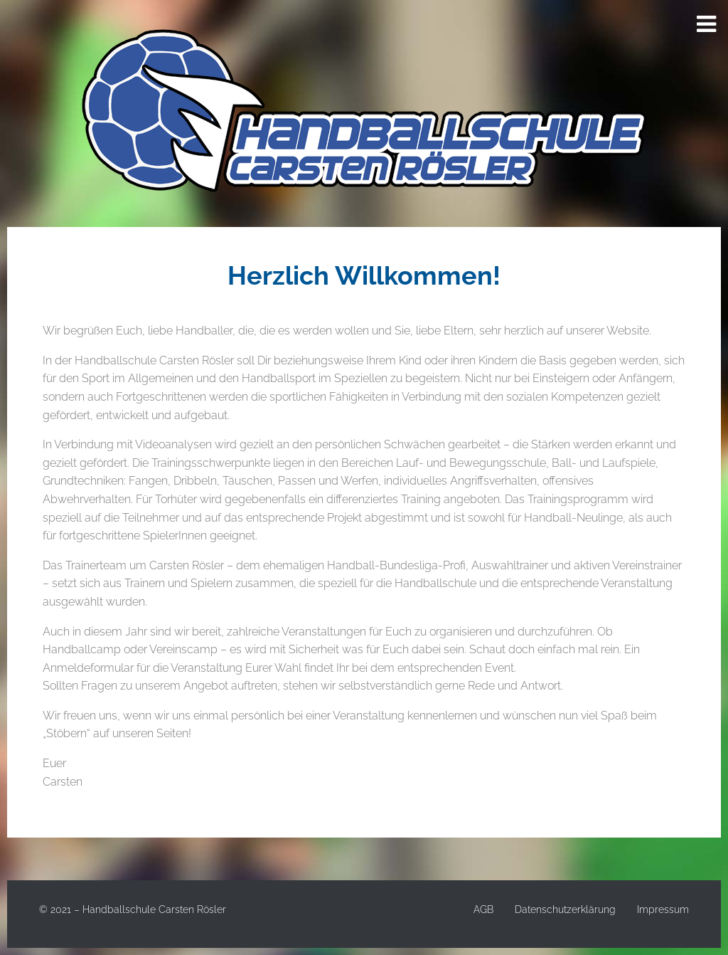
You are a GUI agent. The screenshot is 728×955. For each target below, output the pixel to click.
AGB (483, 909)
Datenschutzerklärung (565, 909)
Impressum (663, 909)
